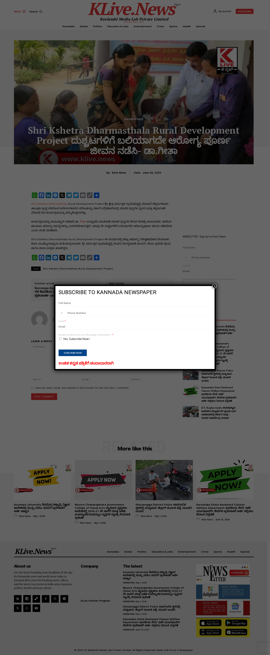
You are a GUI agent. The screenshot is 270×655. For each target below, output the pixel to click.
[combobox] (61, 313)
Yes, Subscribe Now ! (76, 339)
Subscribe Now (73, 352)
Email (62, 321)
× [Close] (214, 286)
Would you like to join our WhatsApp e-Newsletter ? (86, 334)
